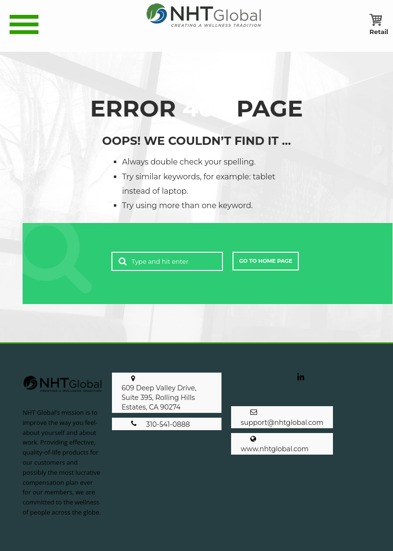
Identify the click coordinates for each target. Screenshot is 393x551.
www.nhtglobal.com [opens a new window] (274, 449)
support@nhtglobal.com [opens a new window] (282, 422)
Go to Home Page (266, 261)
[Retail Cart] (378, 31)
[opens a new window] (301, 383)
